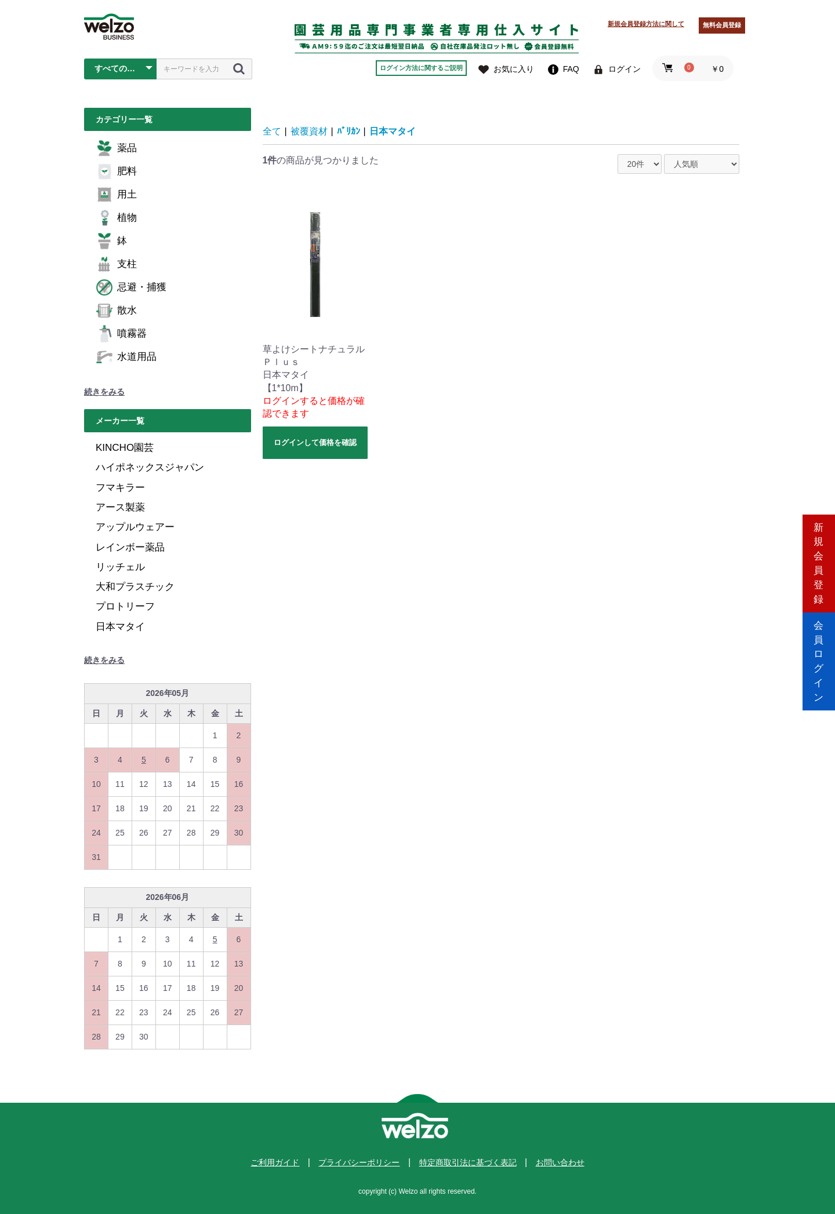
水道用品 (126, 357)
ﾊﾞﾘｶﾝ (348, 131)
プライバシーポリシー (359, 1162)
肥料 (116, 171)
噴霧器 (121, 333)
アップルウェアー (135, 527)
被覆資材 (309, 131)
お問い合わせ (560, 1162)
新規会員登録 (819, 558)
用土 (116, 194)
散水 (116, 310)
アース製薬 (120, 507)
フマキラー (120, 487)
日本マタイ (120, 626)
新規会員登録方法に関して (646, 23)
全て (272, 131)
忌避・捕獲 (131, 287)
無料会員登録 (722, 24)
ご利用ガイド (275, 1162)
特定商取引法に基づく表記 (468, 1162)
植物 (116, 218)
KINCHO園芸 (125, 447)
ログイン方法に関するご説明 (421, 67)
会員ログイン (819, 656)
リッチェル (120, 567)
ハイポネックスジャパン (150, 467)
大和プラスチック (135, 586)
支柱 (116, 264)
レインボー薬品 (130, 547)
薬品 (116, 148)
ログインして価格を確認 (315, 442)
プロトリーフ (125, 606)
